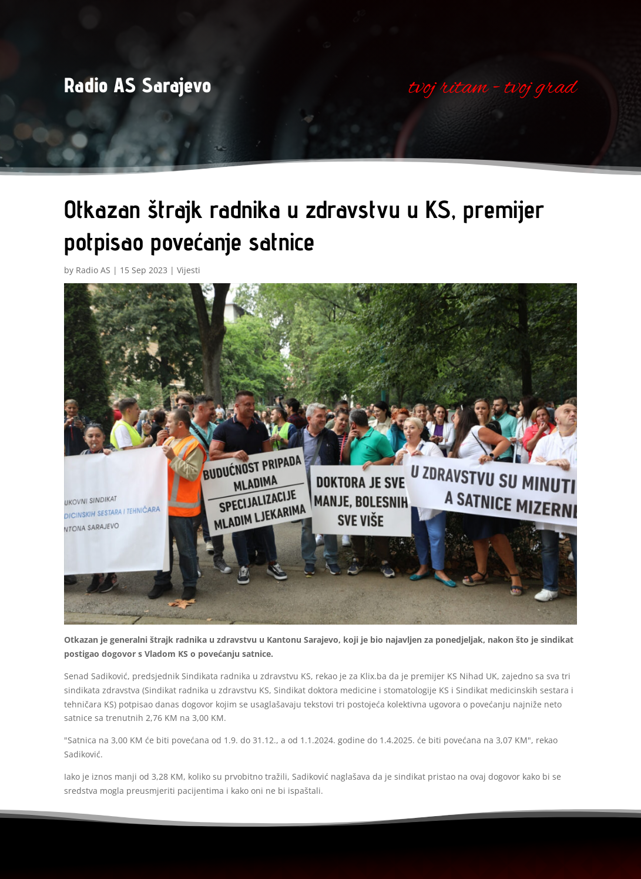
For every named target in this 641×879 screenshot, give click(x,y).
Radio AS (93, 270)
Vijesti (188, 270)
